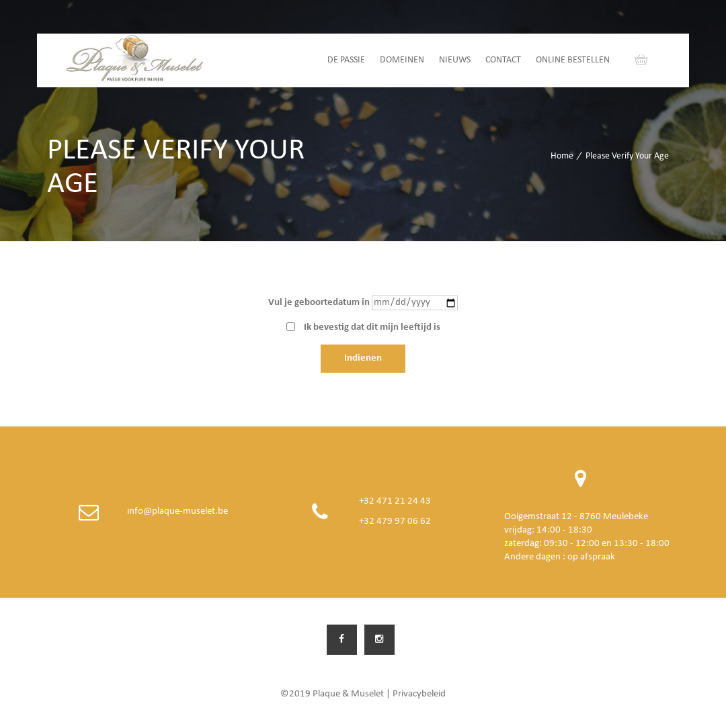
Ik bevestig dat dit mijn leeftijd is (372, 327)
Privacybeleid (419, 694)
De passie (346, 60)
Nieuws (455, 60)
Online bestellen (573, 60)
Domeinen (402, 60)
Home (562, 156)
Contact (503, 60)
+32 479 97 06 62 (395, 521)
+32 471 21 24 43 (395, 501)
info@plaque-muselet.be (177, 511)
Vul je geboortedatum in (319, 303)
